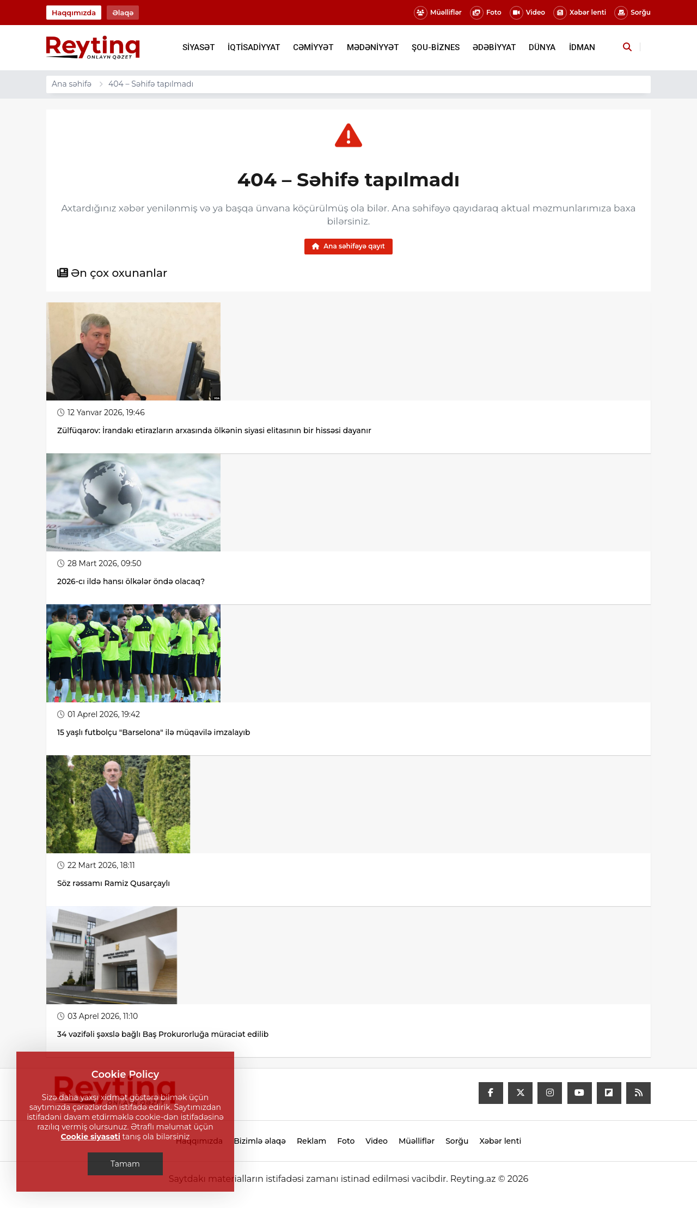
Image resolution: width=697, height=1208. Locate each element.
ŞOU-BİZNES (436, 47)
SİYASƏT (198, 47)
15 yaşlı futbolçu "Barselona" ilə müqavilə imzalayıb (155, 733)
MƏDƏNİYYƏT (373, 47)
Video (527, 13)
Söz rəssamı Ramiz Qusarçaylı (115, 884)
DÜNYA (542, 47)
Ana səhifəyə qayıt (348, 246)
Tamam (125, 1164)
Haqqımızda (74, 12)
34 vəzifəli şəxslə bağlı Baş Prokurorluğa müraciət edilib (164, 1035)
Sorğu (632, 13)
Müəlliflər (438, 13)
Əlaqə (122, 12)
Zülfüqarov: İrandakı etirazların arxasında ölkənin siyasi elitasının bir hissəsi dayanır (216, 431)
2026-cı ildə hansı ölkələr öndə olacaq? (131, 582)
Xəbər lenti (579, 13)
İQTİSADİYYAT (254, 47)
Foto (486, 13)
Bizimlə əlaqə (260, 1141)
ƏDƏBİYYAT (494, 47)
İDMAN (582, 47)
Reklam (311, 1141)
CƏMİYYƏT (313, 47)
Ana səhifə (71, 84)
